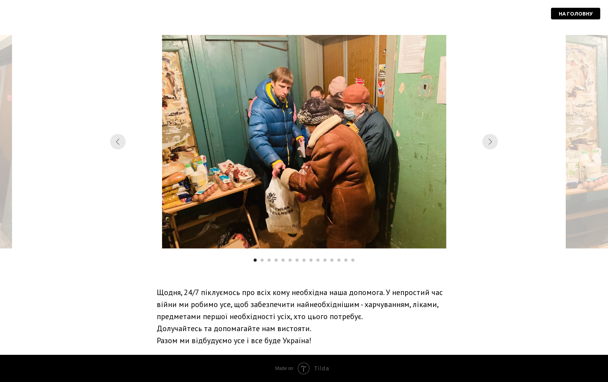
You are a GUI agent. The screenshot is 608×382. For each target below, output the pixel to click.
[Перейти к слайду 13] (338, 260)
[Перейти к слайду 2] (262, 260)
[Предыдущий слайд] (118, 141)
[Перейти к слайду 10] (318, 260)
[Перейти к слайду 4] (276, 260)
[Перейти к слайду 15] (352, 260)
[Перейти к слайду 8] (304, 260)
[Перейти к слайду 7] (297, 260)
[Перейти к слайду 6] (290, 260)
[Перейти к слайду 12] (331, 260)
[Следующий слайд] (490, 141)
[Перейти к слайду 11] (324, 260)
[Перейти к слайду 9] (311, 260)
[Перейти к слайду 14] (345, 260)
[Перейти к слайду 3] (269, 260)
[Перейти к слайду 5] (283, 260)
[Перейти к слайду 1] (255, 260)
